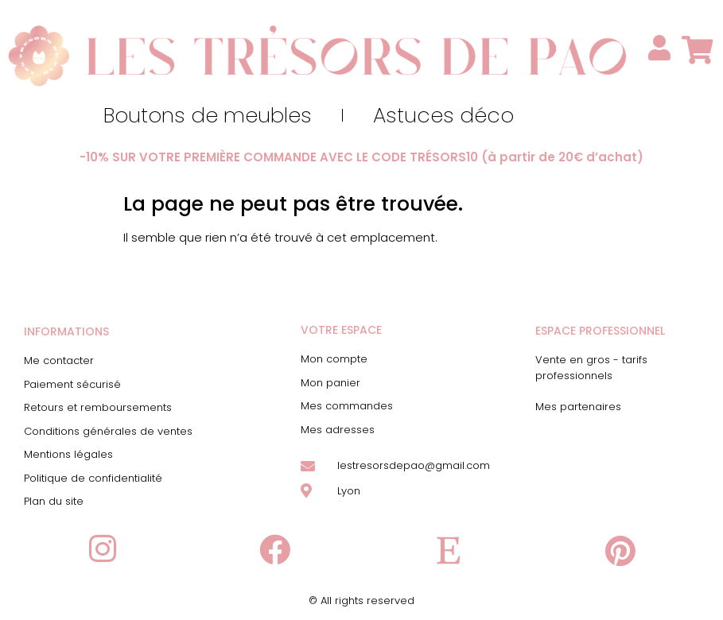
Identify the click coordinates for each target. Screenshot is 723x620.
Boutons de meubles (207, 115)
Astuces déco (443, 115)
